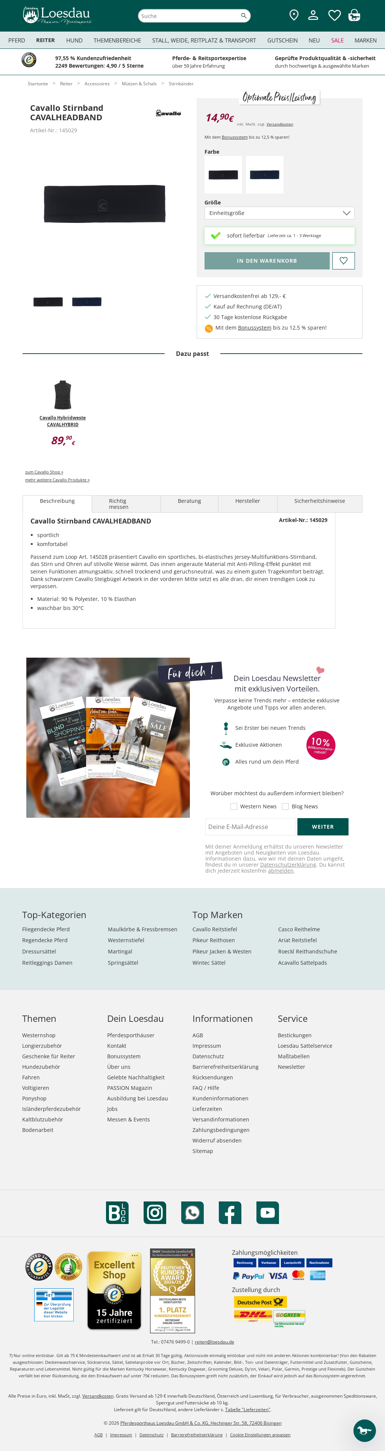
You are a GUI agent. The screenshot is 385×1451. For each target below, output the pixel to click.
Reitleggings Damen (47, 962)
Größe (226, 202)
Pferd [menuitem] (16, 40)
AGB (197, 1035)
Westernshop (39, 1035)
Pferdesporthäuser (131, 1035)
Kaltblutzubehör (42, 1119)
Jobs (112, 1108)
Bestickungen (295, 1035)
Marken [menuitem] (366, 40)
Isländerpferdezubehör (51, 1108)
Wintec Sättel (209, 962)
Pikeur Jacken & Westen (222, 951)
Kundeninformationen (220, 1098)
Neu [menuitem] (314, 40)
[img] (354, 19)
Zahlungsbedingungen (221, 1129)
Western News (258, 806)
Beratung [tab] (189, 500)
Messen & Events (128, 1119)
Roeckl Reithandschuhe (307, 951)
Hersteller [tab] (247, 500)
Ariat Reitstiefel (297, 940)
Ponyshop (34, 1098)
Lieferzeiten (207, 1108)
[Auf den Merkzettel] (343, 260)
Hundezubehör (41, 1066)
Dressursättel (39, 951)
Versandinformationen (220, 1119)
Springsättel (123, 962)
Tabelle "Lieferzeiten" (247, 1409)
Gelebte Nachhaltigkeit (136, 1077)
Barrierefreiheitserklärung (225, 1066)
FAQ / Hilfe (205, 1087)
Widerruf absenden (217, 1140)
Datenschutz (208, 1056)
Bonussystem (235, 137)
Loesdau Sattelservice (305, 1045)
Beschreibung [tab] (57, 500)
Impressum (206, 1045)
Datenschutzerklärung (288, 864)
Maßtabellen (294, 1056)
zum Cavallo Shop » (44, 472)
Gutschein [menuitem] (282, 40)
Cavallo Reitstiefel (214, 929)
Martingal (120, 951)
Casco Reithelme (299, 929)
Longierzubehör (42, 1045)
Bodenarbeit (37, 1129)
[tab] (48, 302)
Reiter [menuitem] (45, 40)
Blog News (305, 806)
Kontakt (116, 1045)
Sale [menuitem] (337, 40)
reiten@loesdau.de (214, 1342)
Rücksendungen (212, 1077)
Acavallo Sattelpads (302, 962)
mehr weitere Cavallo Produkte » (57, 480)
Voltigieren (35, 1087)
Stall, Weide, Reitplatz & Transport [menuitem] (204, 40)
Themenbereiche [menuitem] (117, 40)
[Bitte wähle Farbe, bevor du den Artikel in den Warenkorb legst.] (267, 260)
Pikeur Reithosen (213, 940)
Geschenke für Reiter (48, 1056)
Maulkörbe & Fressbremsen (142, 929)
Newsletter (291, 1066)
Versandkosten (280, 124)
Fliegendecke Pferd (46, 929)
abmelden (281, 870)
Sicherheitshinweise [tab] (319, 500)
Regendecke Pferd (45, 940)
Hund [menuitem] (74, 40)
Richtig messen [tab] (119, 503)
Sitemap (202, 1150)
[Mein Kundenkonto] (313, 20)
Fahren (31, 1077)
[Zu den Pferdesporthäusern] (294, 15)
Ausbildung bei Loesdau (137, 1098)
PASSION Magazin (129, 1087)
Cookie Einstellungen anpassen (260, 1434)
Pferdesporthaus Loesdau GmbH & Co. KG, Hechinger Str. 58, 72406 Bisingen (201, 1423)
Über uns (118, 1066)
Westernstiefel (126, 940)
